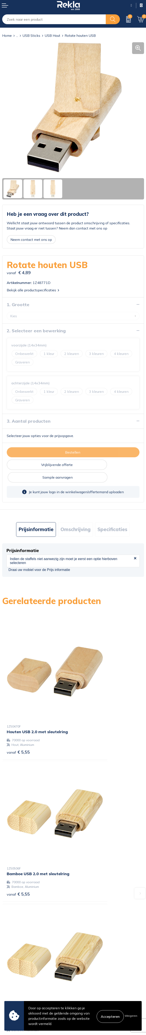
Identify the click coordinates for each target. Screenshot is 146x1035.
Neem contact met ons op (31, 239)
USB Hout (52, 35)
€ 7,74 (18, 825)
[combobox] (54, 19)
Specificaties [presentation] (112, 517)
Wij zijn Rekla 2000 (91, 920)
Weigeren (131, 1015)
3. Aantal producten (28, 421)
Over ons (82, 906)
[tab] (36, 517)
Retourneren (12, 984)
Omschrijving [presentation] (75, 517)
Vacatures (83, 913)
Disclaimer (83, 977)
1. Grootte (18, 304)
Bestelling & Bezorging (20, 970)
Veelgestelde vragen (91, 934)
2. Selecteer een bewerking (36, 330)
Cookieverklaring (88, 963)
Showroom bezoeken (92, 941)
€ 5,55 (18, 704)
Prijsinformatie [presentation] (36, 517)
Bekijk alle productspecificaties (33, 290)
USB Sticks (31, 35)
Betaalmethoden (15, 977)
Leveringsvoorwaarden (93, 984)
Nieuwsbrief (84, 927)
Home (7, 35)
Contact (8, 963)
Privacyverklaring (89, 970)
